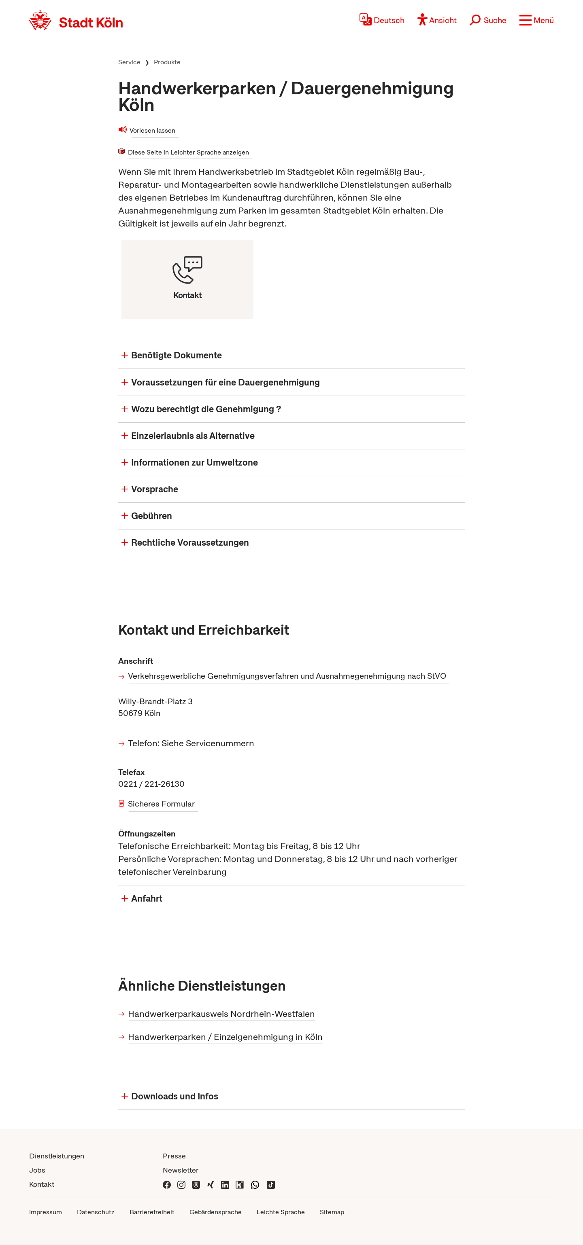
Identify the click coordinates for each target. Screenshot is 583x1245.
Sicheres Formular (162, 803)
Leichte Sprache (281, 1212)
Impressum (45, 1212)
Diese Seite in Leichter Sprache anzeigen (189, 152)
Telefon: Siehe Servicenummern (191, 743)
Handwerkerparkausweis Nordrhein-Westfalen (222, 1014)
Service (129, 62)
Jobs (37, 1170)
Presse (174, 1155)
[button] (536, 20)
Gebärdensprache (215, 1212)
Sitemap (332, 1212)
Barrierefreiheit (152, 1212)
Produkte (167, 62)
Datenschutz (96, 1212)
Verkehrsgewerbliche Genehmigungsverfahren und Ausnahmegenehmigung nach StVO (287, 676)
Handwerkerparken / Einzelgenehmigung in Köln (226, 1037)
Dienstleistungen (56, 1155)
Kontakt (41, 1184)
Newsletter (181, 1170)
